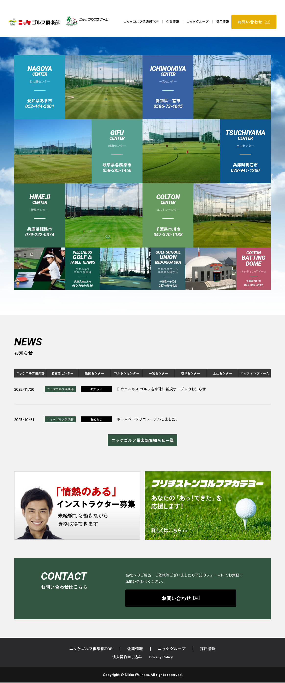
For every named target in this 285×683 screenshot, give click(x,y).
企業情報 (172, 22)
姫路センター (94, 373)
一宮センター (158, 373)
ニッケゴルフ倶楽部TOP (140, 22)
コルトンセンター (126, 373)
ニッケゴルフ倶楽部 (30, 373)
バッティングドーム (254, 373)
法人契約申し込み (127, 657)
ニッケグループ (197, 22)
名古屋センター (62, 373)
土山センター (222, 373)
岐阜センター (190, 373)
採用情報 (222, 22)
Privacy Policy (161, 657)
